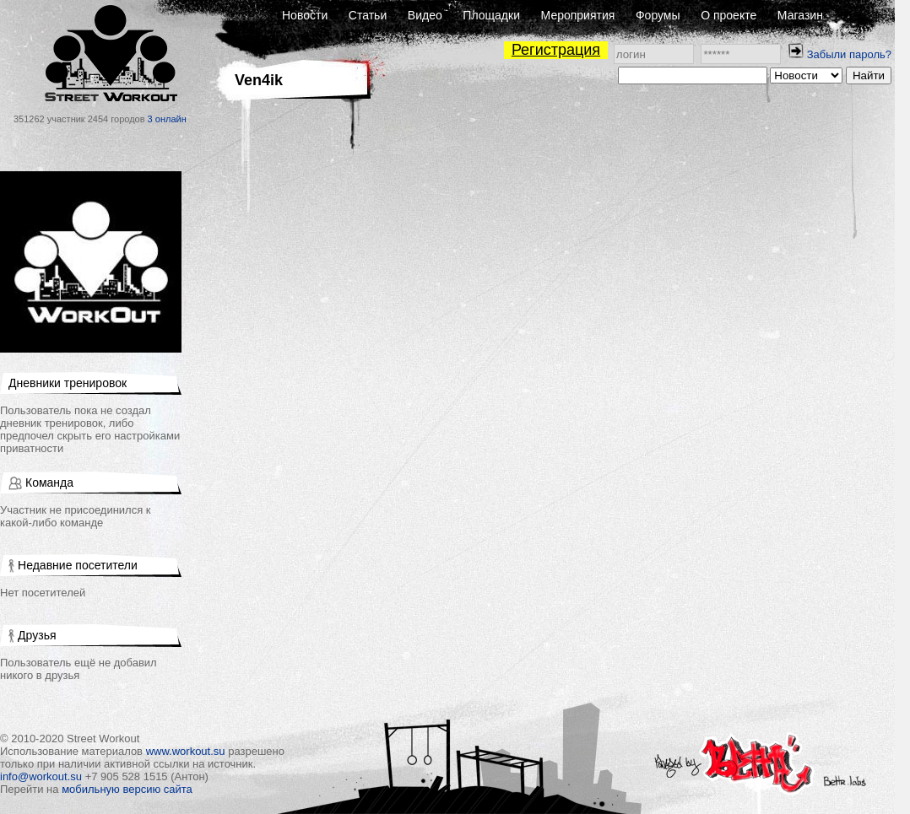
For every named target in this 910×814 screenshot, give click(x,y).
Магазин (800, 15)
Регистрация (556, 49)
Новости (305, 15)
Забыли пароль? (849, 54)
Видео (425, 15)
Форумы (658, 15)
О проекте (728, 15)
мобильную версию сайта (127, 789)
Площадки (491, 15)
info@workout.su (41, 776)
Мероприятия (578, 15)
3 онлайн (167, 119)
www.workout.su (185, 751)
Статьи (368, 15)
